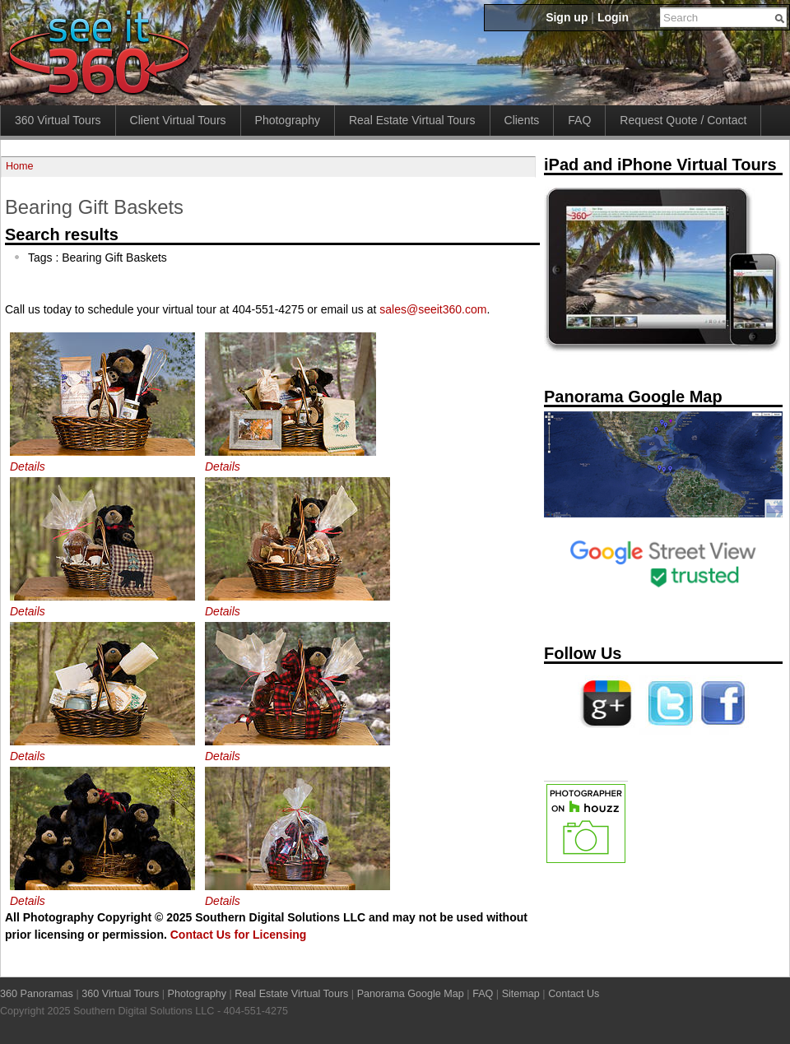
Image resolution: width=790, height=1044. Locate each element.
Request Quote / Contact (683, 120)
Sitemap (521, 994)
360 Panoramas (36, 994)
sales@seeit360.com (432, 309)
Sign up (567, 17)
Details (27, 466)
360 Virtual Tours (58, 120)
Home (20, 166)
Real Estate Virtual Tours (412, 120)
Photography (287, 120)
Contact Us (573, 994)
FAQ (579, 120)
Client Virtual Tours (178, 120)
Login (613, 17)
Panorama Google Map (410, 994)
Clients (522, 120)
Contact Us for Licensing (238, 934)
